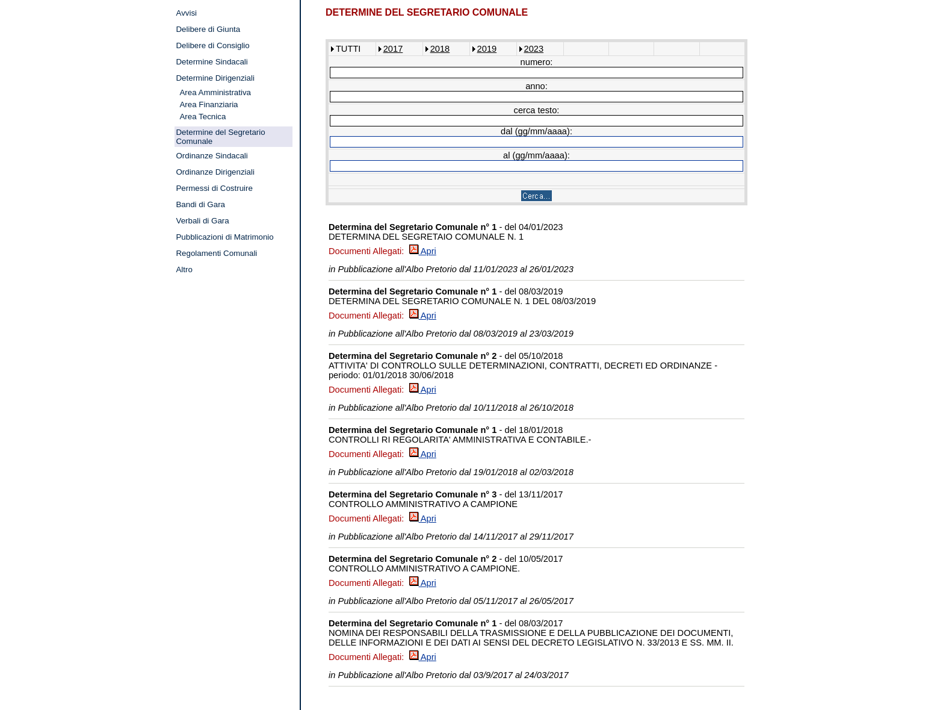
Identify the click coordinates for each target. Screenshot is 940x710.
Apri (422, 251)
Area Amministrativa (215, 92)
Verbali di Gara (202, 220)
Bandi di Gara (200, 204)
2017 (393, 49)
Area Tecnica (202, 116)
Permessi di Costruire (214, 188)
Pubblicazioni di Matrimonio (224, 236)
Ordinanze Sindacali (211, 155)
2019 (487, 49)
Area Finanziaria (208, 104)
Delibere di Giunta (208, 29)
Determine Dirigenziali (215, 78)
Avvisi (186, 12)
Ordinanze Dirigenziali (215, 171)
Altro (184, 269)
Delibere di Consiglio (212, 45)
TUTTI (348, 49)
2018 (440, 49)
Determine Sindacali (211, 61)
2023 (534, 49)
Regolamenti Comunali (216, 253)
